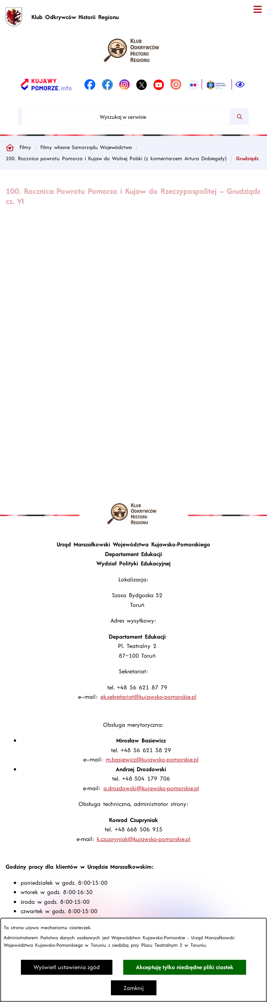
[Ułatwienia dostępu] (240, 85)
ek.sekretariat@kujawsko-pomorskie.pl (148, 696)
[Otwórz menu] (257, 9)
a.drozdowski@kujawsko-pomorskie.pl (151, 788)
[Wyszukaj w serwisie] (126, 116)
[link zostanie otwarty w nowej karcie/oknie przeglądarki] (46, 85)
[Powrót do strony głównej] (10, 147)
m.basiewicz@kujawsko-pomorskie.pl (152, 759)
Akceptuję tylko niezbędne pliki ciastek (184, 967)
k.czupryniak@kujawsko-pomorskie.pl (143, 839)
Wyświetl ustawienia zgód (67, 967)
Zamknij (134, 988)
